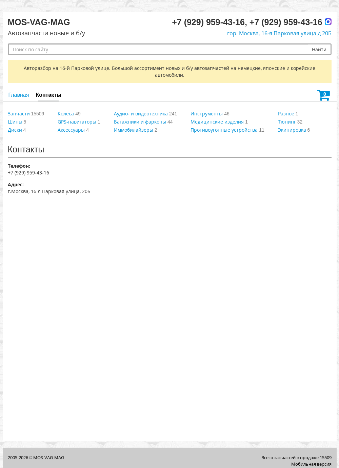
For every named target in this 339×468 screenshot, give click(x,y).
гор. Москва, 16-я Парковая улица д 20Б (279, 33)
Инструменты (207, 113)
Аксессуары (71, 130)
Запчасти (19, 113)
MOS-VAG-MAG (48, 457)
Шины (15, 121)
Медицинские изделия (217, 121)
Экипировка (292, 130)
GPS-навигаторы (77, 121)
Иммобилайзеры (133, 130)
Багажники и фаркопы (140, 121)
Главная (18, 95)
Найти (319, 49)
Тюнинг (287, 121)
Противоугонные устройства (224, 130)
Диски (15, 130)
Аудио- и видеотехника (141, 113)
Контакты (48, 95)
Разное (286, 113)
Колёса (66, 113)
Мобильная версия (311, 464)
